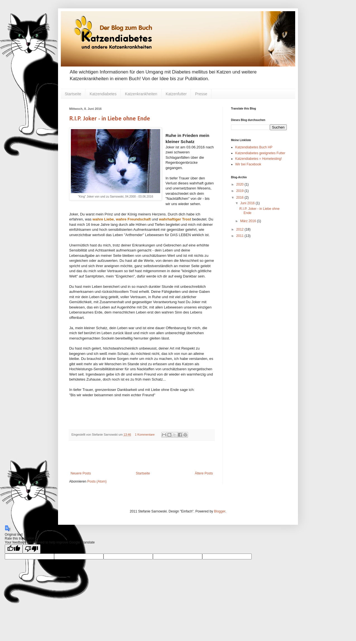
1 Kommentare (145, 434)
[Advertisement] (141, 456)
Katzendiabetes (103, 94)
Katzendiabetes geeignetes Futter (260, 153)
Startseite (73, 94)
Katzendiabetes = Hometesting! (258, 159)
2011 (240, 236)
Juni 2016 (248, 203)
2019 (240, 191)
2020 (240, 184)
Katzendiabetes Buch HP (253, 147)
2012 (240, 229)
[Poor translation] (31, 549)
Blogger (219, 511)
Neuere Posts (81, 473)
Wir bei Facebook (248, 164)
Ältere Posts (204, 473)
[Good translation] (14, 549)
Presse (201, 94)
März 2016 (248, 221)
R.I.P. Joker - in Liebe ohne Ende (109, 119)
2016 (240, 198)
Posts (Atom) (97, 481)
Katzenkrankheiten (141, 94)
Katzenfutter (176, 94)
